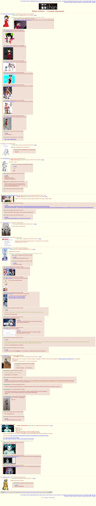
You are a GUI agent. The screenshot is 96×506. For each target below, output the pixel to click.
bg (54, 1)
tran (50, 1)
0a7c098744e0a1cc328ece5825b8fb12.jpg (12, 456)
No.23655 (22, 84)
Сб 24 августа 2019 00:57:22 (22, 159)
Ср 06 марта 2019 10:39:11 (27, 196)
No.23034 (23, 389)
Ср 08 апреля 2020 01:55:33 (11, 45)
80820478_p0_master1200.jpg (10, 73)
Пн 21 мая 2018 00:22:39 (10, 377)
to (81, 1)
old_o (41, 1)
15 (28, 492)
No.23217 (36, 238)
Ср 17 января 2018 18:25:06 (30, 425)
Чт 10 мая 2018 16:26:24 (23, 356)
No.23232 (21, 210)
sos (78, 1)
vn (82, 1)
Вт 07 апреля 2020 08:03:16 (21, 18)
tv (51, 1)
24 (45, 492)
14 (26, 492)
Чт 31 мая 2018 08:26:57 (11, 389)
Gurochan (75, 2)
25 (47, 492)
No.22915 (22, 465)
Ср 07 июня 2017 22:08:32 (20, 483)
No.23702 (21, 307)
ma (74, 1)
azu (66, 1)
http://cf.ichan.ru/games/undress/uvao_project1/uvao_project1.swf (17, 218)
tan (80, 1)
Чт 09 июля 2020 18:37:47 (10, 277)
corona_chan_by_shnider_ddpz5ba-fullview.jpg (24, 20)
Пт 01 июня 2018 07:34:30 (11, 396)
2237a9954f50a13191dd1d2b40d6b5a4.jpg (12, 466)
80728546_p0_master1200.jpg (10, 86)
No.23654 (22, 72)
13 (24, 492)
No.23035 (23, 396)
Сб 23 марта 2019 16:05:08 (10, 215)
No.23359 (31, 164)
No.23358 (38, 159)
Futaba (70, 2)
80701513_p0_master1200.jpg (10, 101)
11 (21, 492)
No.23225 (31, 224)
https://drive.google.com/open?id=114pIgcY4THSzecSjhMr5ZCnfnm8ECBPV (18, 438)
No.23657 (22, 115)
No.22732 (31, 483)
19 (36, 492)
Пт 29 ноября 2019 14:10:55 (19, 260)
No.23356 (31, 145)
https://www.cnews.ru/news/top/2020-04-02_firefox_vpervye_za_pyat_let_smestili (17, 297)
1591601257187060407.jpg (9, 268)
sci (46, 1)
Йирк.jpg (4, 143)
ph (43, 1)
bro (24, 1)
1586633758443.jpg (8, 62)
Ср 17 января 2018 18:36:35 (11, 465)
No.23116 (29, 249)
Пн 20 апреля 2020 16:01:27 (11, 100)
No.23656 (22, 100)
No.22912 (47, 425)
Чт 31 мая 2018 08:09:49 (11, 384)
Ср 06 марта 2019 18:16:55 (10, 210)
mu (37, 1)
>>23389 (14, 263)
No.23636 (33, 18)
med (34, 1)
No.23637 (22, 30)
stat (94, 1)
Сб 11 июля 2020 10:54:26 (10, 292)
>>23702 (18, 320)
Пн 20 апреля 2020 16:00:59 (11, 72)
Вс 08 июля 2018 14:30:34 (10, 411)
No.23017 (36, 356)
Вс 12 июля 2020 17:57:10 (10, 137)
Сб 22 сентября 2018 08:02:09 (18, 249)
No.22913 (22, 442)
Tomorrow (80, 2)
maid (32, 1)
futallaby (53, 497)
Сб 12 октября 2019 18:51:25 (11, 181)
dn (68, 1)
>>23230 (6, 205)
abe (64, 1)
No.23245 (21, 215)
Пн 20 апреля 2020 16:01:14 (11, 84)
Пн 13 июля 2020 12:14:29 (10, 307)
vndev (90, 1)
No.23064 (21, 411)
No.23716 (22, 347)
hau (70, 1)
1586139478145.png (8, 46)
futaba (50, 497)
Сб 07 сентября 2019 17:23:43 (22, 149)
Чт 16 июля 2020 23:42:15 (10, 316)
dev (92, 1)
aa (62, 1)
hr (28, 1)
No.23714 (21, 337)
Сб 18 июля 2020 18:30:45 (10, 327)
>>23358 (15, 166)
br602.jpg (7, 328)
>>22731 (16, 485)
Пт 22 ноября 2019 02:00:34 (19, 255)
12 (22, 492)
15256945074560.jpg (6, 355)
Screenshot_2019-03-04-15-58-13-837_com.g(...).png (11, 195)
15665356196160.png (6, 158)
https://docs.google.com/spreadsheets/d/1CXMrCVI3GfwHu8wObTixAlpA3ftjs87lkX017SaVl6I (29, 435)
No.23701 (21, 137)
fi (69, 1)
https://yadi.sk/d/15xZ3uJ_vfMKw (12, 437)
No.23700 (21, 131)
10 (19, 492)
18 (34, 492)
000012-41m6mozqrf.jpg (9, 293)
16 (30, 492)
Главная (93, 2)
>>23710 (6, 339)
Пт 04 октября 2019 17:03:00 (11, 173)
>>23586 (6, 133)
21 (39, 492)
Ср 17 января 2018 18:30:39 (11, 455)
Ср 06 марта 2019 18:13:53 (10, 203)
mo (59, 1)
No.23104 (22, 416)
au (57, 1)
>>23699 (6, 310)
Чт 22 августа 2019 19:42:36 (20, 145)
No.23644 (22, 60)
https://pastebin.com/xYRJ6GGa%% (66, 358)
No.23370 (22, 173)
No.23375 (22, 181)
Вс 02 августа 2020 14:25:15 (11, 347)
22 (41, 492)
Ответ (35, 15)
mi (35, 1)
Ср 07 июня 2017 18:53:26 (19, 478)
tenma (87, 1)
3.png (6, 443)
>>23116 (14, 257)
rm (77, 1)
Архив (84, 2)
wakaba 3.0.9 (46, 497)
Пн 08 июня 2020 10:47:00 (10, 266)
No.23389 (30, 255)
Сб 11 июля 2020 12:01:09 (10, 131)
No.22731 (30, 478)
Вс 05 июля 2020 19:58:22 (10, 188)
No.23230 (42, 196)
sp (47, 1)
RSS (90, 2)
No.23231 (21, 203)
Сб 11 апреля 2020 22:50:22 (11, 60)
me (75, 1)
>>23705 (18, 330)
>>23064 (6, 418)
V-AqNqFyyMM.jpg (8, 397)
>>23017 (6, 379)
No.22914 (22, 455)
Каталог (87, 2)
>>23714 (6, 349)
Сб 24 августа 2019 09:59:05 (19, 164)
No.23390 (30, 260)
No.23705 (21, 316)
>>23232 (6, 217)
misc (85, 1)
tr (60, 1)
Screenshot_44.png (6, 237)
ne (38, 1)
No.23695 (21, 188)
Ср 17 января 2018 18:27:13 (11, 442)
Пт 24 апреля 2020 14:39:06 (11, 115)
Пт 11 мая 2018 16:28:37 (10, 370)
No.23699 (21, 292)
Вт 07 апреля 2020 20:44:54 (10, 30)
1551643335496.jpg (6, 222)
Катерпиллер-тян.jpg (6, 477)
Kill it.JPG (7, 318)
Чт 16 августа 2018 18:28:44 (11, 416)
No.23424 (31, 15)
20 (38, 492)
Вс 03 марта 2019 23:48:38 (20, 224)
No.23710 (21, 327)
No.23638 (22, 45)
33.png (4, 424)
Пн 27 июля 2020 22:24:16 (10, 337)
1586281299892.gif (8, 31)
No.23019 (20, 370)
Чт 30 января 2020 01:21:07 (20, 15)
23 (43, 492)
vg (56, 1)
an (22, 1)
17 (32, 492)
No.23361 (33, 149)
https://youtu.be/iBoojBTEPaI (10, 139)
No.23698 (21, 277)
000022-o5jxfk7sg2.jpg (9, 278)
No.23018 (32, 363)
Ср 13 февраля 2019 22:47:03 (24, 238)
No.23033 (23, 384)
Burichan (66, 2)
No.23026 (21, 377)
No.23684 (21, 266)
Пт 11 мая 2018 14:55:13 (22, 363)
